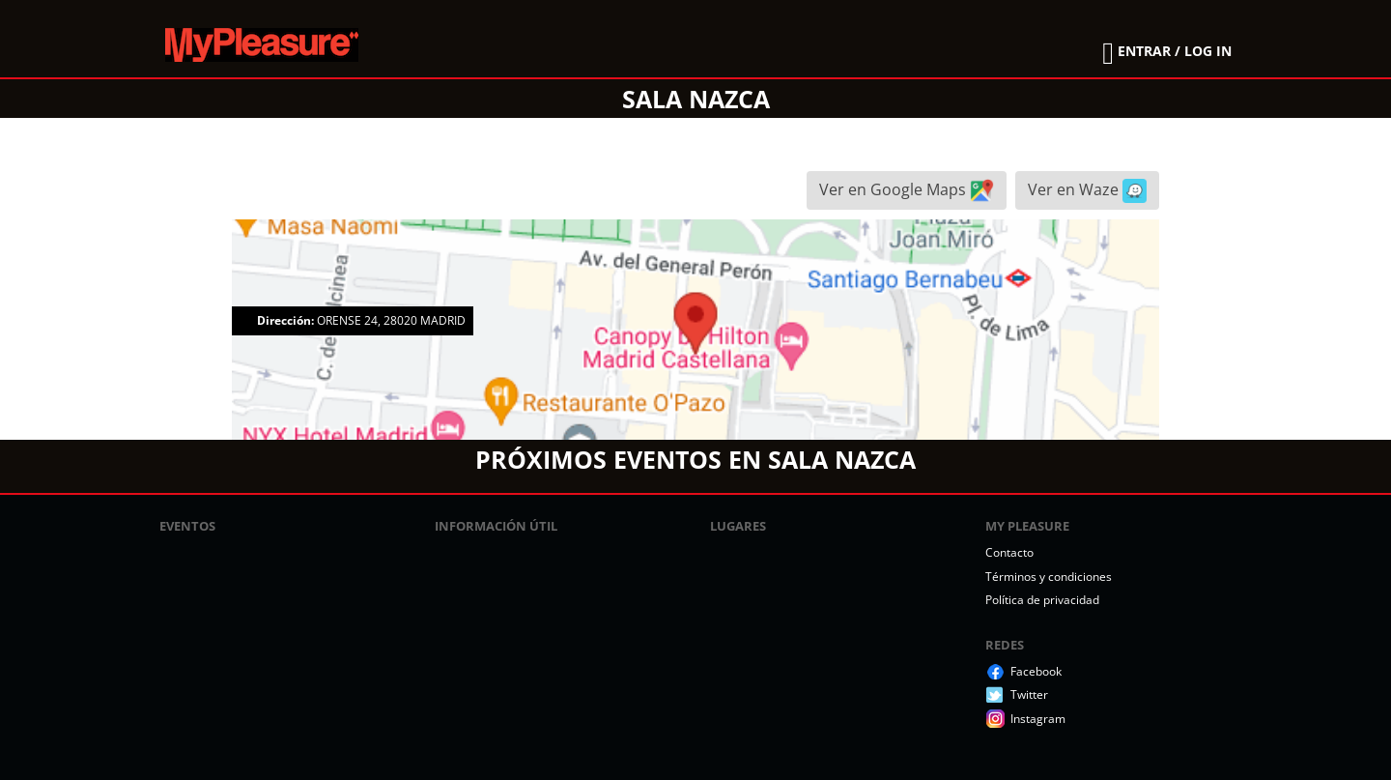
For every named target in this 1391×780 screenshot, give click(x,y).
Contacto (1009, 552)
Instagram (1037, 718)
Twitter (1029, 694)
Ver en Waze (1087, 191)
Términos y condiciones (1048, 576)
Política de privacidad (1042, 600)
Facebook (1036, 671)
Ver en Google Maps (906, 191)
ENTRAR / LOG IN (1175, 51)
